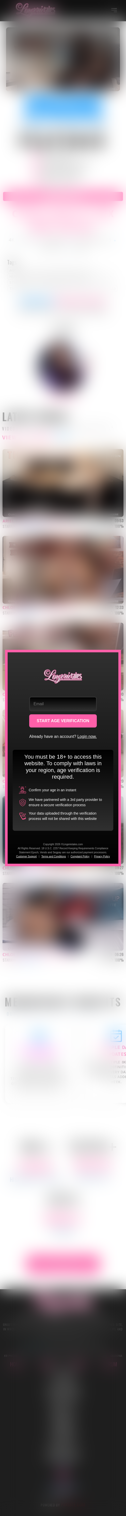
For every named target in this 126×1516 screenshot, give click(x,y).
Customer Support (26, 856)
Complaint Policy (80, 856)
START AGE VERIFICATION (63, 721)
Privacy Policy (102, 856)
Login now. (87, 736)
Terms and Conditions (53, 856)
